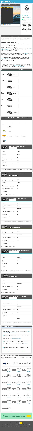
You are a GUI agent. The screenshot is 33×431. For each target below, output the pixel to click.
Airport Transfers (12, 424)
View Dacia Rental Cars (29, 403)
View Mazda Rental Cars (10, 397)
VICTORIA (7, 58)
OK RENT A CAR (7, 49)
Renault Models (26, 15)
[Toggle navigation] (31, 1)
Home (3, 424)
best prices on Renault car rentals (16, 338)
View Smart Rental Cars (19, 403)
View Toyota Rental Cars (10, 390)
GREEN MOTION (7, 332)
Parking (16, 424)
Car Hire (8, 424)
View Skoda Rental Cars (29, 384)
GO (21, 422)
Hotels (18, 424)
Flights (5, 424)
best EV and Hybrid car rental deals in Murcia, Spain (16, 416)
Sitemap (30, 424)
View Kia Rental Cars (19, 390)
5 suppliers (29, 17)
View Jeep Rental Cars (9, 403)
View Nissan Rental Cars (19, 384)
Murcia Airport (9, 2)
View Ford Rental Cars (9, 371)
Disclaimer (24, 424)
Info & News (21, 424)
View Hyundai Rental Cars (30, 390)
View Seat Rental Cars (29, 371)
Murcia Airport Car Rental (17, 65)
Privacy (27, 424)
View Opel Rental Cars (19, 371)
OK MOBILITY (26, 53)
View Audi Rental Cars (9, 384)
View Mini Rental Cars (19, 397)
